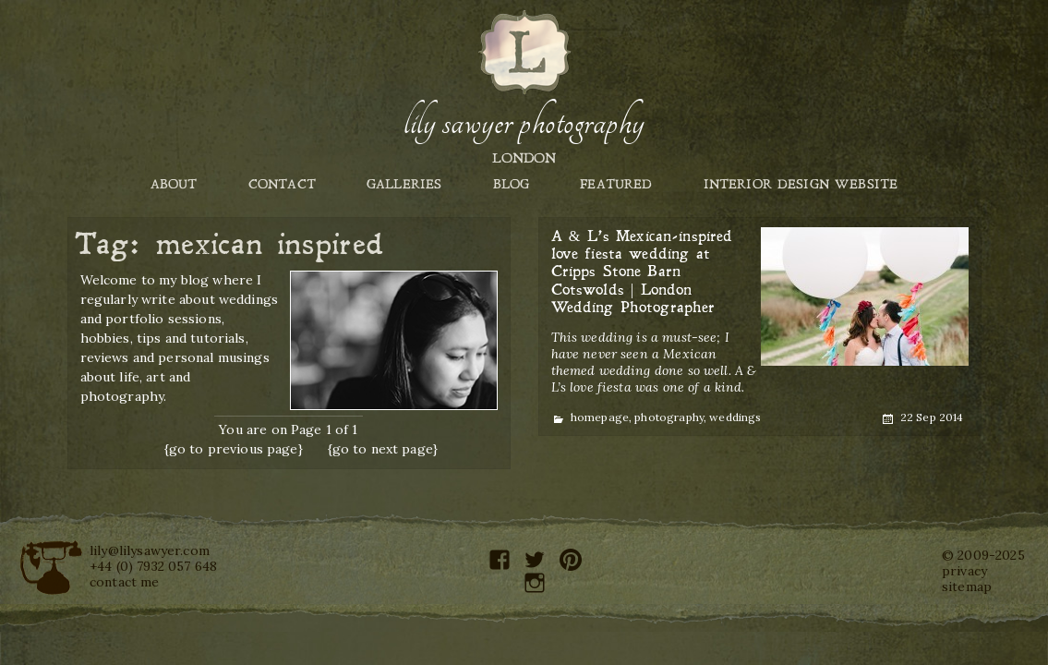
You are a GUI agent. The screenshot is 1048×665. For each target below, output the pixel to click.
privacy (964, 570)
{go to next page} (383, 449)
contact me (125, 582)
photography (669, 417)
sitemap (967, 586)
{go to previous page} (233, 449)
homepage (600, 417)
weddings (735, 417)
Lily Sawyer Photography (524, 123)
